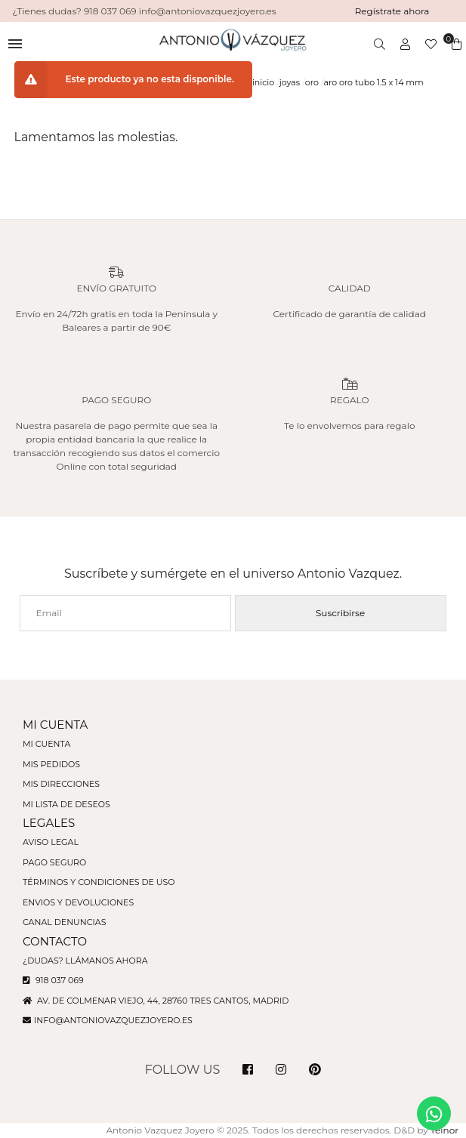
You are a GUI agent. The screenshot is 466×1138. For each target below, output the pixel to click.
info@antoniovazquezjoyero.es (113, 1020)
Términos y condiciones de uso (98, 882)
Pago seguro (54, 862)
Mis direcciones (61, 784)
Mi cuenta (46, 744)
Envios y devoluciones (78, 902)
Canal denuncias (64, 922)
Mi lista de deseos (66, 804)
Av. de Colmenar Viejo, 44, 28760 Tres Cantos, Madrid (156, 1000)
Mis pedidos (51, 764)
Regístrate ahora (392, 11)
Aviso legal (51, 842)
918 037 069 (53, 980)
